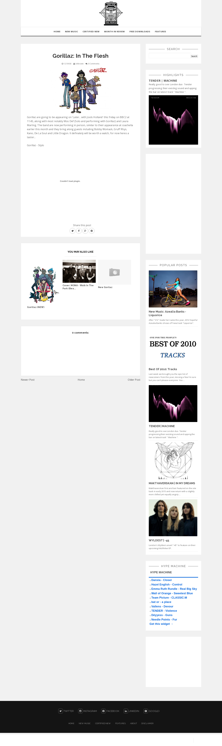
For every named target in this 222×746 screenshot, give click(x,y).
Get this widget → (161, 623)
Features (160, 31)
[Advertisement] (172, 203)
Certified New (103, 723)
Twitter (66, 711)
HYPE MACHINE (161, 572)
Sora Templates (155, 740)
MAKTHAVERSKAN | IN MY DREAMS (172, 483)
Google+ (152, 711)
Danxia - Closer (161, 580)
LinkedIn (131, 711)
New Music (85, 723)
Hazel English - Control (166, 584)
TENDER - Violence (164, 610)
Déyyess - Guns (162, 615)
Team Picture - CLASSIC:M (169, 597)
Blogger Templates (178, 740)
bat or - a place (161, 602)
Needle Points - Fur (164, 619)
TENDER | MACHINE (163, 80)
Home (81, 379)
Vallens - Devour (162, 606)
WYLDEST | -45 (159, 540)
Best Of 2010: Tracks (163, 369)
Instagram (87, 711)
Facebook (110, 711)
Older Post (134, 379)
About (133, 723)
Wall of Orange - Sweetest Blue (172, 593)
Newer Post (28, 379)
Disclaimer (147, 723)
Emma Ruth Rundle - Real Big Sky (174, 588)
